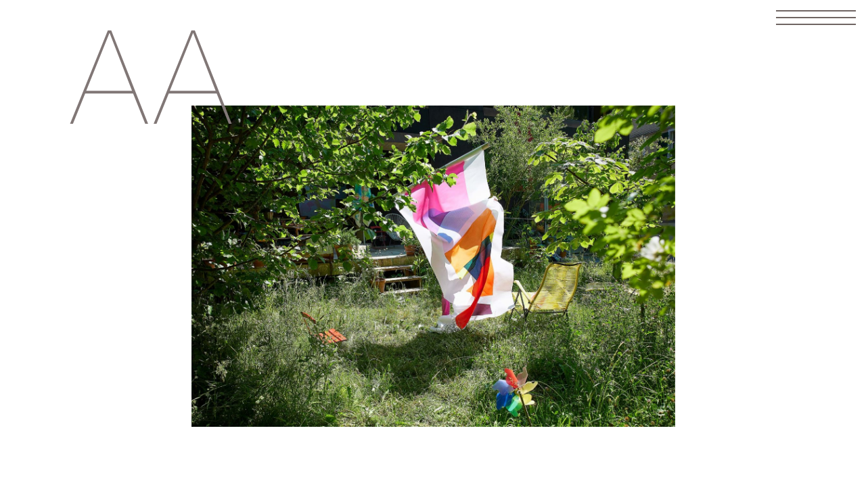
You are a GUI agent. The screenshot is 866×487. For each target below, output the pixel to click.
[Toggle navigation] (816, 17)
